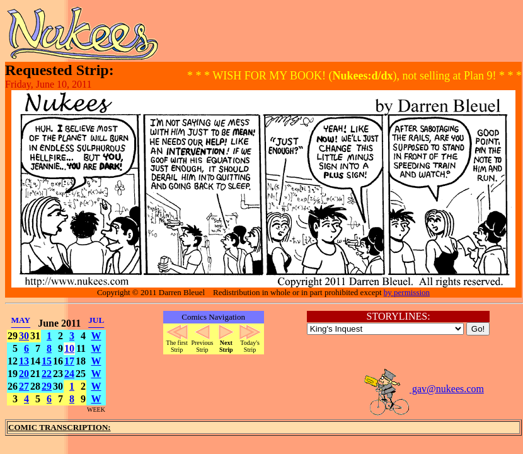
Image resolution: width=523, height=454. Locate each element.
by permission (407, 292)
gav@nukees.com (423, 388)
